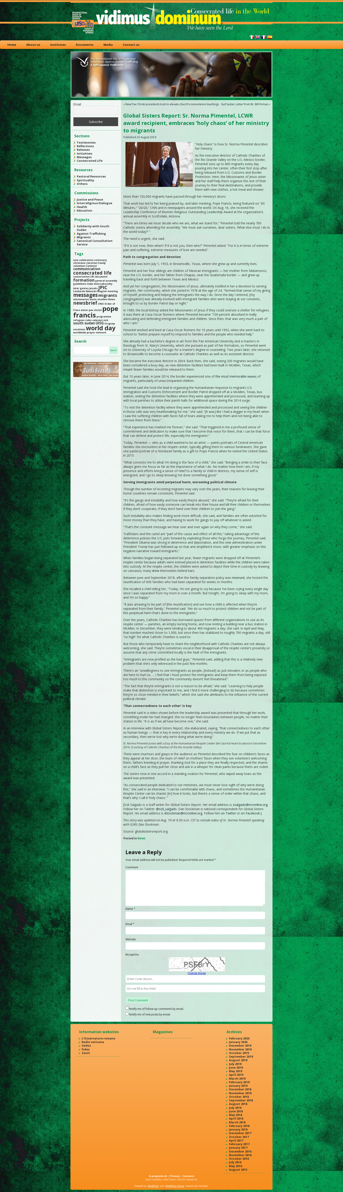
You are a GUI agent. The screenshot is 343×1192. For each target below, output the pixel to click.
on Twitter (228, 813)
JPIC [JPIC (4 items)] (102, 287)
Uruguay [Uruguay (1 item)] (109, 323)
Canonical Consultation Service (94, 242)
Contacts (188, 1176)
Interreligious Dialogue (94, 203)
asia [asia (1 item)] (75, 260)
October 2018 (239, 1097)
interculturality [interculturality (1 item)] (103, 283)
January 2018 (238, 1129)
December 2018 (240, 1089)
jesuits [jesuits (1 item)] (93, 288)
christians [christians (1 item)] (79, 263)
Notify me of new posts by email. (150, 1014)
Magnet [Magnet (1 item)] (102, 291)
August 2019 (238, 1060)
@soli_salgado (166, 809)
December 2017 (240, 1133)
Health (82, 207)
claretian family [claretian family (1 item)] (96, 263)
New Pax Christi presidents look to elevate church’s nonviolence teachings (172, 104)
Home (11, 45)
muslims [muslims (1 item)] (102, 299)
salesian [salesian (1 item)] (97, 320)
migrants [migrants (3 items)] (107, 295)
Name (130, 909)
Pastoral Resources (91, 176)
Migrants (84, 237)
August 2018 (238, 1104)
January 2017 (238, 1148)
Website (130, 939)
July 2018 (235, 1108)
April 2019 (236, 1075)
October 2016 (239, 1159)
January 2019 (238, 1086)
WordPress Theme (174, 1186)
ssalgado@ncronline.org (250, 805)
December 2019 (240, 1045)
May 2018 (235, 1115)
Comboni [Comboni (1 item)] (91, 265)
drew (155, 571)
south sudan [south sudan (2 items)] (84, 323)
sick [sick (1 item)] (105, 320)
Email (77, 104)
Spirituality (85, 180)
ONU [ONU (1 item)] (101, 303)
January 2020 (238, 1042)
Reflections (85, 146)
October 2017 (239, 1137)
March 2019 (237, 1078)
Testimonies (86, 142)
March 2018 (237, 1122)
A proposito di (158, 1176)
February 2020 (239, 1038)
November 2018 (240, 1093)
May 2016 (235, 1166)
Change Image (197, 973)
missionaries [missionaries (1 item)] (81, 299)
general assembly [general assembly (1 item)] (106, 280)
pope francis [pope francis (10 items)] (95, 311)
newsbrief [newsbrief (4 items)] (85, 303)
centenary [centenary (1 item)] (100, 260)
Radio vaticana (93, 1042)
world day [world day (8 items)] (100, 328)
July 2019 (235, 1064)
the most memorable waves (236, 376)
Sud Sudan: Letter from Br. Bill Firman (244, 104)
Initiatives (84, 153)
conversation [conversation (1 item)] (81, 276)
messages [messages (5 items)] (85, 294)
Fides (86, 1049)
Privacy (175, 1176)
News (141, 838)
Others (82, 184)
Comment (131, 867)
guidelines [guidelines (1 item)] (79, 283)
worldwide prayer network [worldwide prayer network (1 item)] (89, 332)
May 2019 (235, 1071)
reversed (238, 577)
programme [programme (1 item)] (104, 316)
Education (84, 210)
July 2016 (235, 1162)
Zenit (86, 1053)
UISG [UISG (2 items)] (100, 323)
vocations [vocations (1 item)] (79, 329)
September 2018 (241, 1100)
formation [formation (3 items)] (84, 280)
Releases (83, 150)
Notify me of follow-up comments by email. (156, 1009)
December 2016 (240, 1151)
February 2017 (239, 1144)
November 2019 (240, 1049)
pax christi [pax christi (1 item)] (95, 310)
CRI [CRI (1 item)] (92, 276)
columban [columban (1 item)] (79, 265)
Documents (84, 45)
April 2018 (236, 1118)
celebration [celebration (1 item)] (86, 260)
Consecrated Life (90, 161)
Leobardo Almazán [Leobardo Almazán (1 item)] (85, 291)
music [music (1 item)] (93, 299)
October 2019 (239, 1053)
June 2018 (236, 1111)
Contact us (131, 45)
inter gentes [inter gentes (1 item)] (81, 288)
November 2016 (240, 1155)
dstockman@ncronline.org (183, 813)
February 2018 (239, 1126)
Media (108, 45)
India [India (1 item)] (90, 283)
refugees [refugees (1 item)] (79, 320)
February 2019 (239, 1082)
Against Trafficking (91, 234)
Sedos (86, 1045)
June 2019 (236, 1067)
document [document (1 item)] (101, 276)
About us (33, 45)
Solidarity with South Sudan (93, 228)
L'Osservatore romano (98, 1038)
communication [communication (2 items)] (86, 269)
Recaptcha (132, 954)
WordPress (153, 1186)
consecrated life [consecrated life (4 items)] (92, 273)
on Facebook (250, 813)
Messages (84, 157)
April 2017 (236, 1140)
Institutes (58, 45)
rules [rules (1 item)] (88, 320)
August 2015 (238, 1170)
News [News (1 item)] (111, 299)
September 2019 (241, 1056)
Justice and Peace (90, 199)
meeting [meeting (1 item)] (113, 291)
